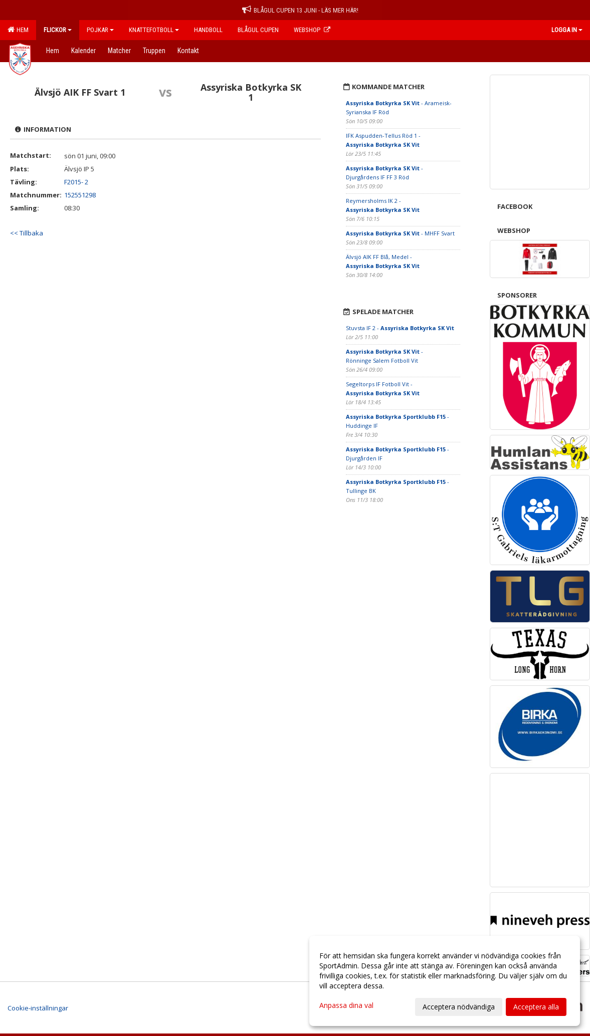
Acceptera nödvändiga (459, 1006)
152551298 (80, 194)
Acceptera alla (536, 1006)
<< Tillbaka (26, 232)
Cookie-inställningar (38, 1007)
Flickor (58, 30)
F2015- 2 (76, 181)
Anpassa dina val (346, 1005)
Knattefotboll (154, 30)
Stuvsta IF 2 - (400, 328)
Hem (18, 30)
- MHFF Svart (400, 233)
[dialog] (444, 981)
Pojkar (100, 30)
